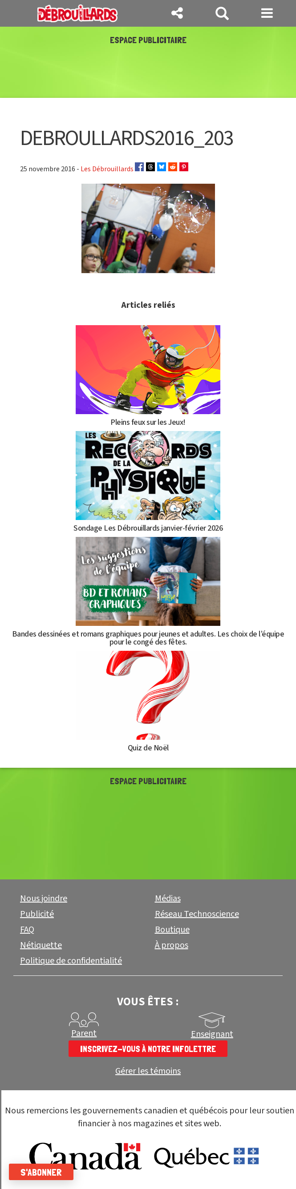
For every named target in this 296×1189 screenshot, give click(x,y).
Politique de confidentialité (71, 961)
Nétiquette (41, 945)
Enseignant (212, 1034)
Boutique (172, 929)
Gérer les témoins (148, 1071)
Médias (168, 898)
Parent (84, 1033)
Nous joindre (43, 898)
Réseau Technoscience (197, 914)
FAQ (27, 929)
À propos (171, 945)
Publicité (37, 914)
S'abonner (41, 1172)
